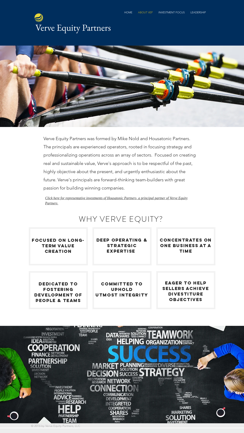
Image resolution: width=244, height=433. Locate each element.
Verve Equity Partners (73, 27)
